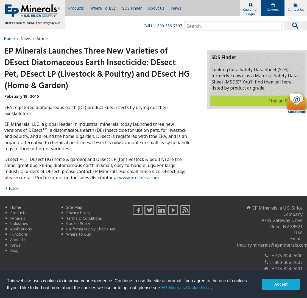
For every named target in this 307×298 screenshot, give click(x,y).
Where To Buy (103, 8)
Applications (21, 229)
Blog (14, 250)
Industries (19, 223)
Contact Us (296, 7)
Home (11, 38)
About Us (156, 8)
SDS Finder (132, 8)
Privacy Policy (78, 212)
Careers (272, 7)
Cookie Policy (78, 223)
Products (76, 8)
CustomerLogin (250, 9)
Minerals (17, 218)
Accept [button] (281, 284)
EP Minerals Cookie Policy (186, 287)
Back (14, 188)
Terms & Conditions (84, 218)
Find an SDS (285, 101)
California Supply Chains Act (91, 229)
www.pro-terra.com (139, 178)
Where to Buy (78, 234)
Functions (19, 234)
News (176, 8)
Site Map (74, 207)
